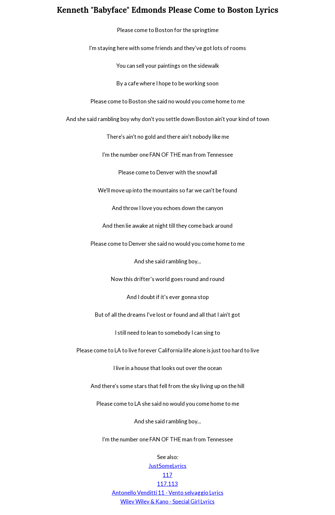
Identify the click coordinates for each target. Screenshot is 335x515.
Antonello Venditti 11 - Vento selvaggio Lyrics (167, 492)
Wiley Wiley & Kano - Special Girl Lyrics (167, 501)
